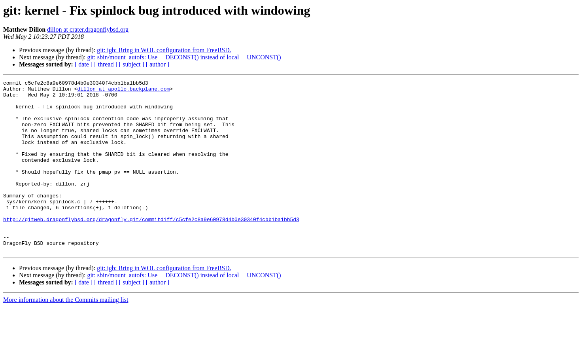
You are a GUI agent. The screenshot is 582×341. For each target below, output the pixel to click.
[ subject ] (131, 64)
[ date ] (84, 64)
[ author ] (158, 64)
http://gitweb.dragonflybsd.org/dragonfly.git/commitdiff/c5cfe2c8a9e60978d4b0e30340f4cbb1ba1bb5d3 (151, 247)
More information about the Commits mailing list (65, 334)
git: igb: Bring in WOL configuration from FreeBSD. (164, 50)
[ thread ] (105, 64)
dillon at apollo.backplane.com (123, 91)
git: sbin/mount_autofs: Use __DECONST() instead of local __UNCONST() (184, 57)
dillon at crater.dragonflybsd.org (87, 29)
